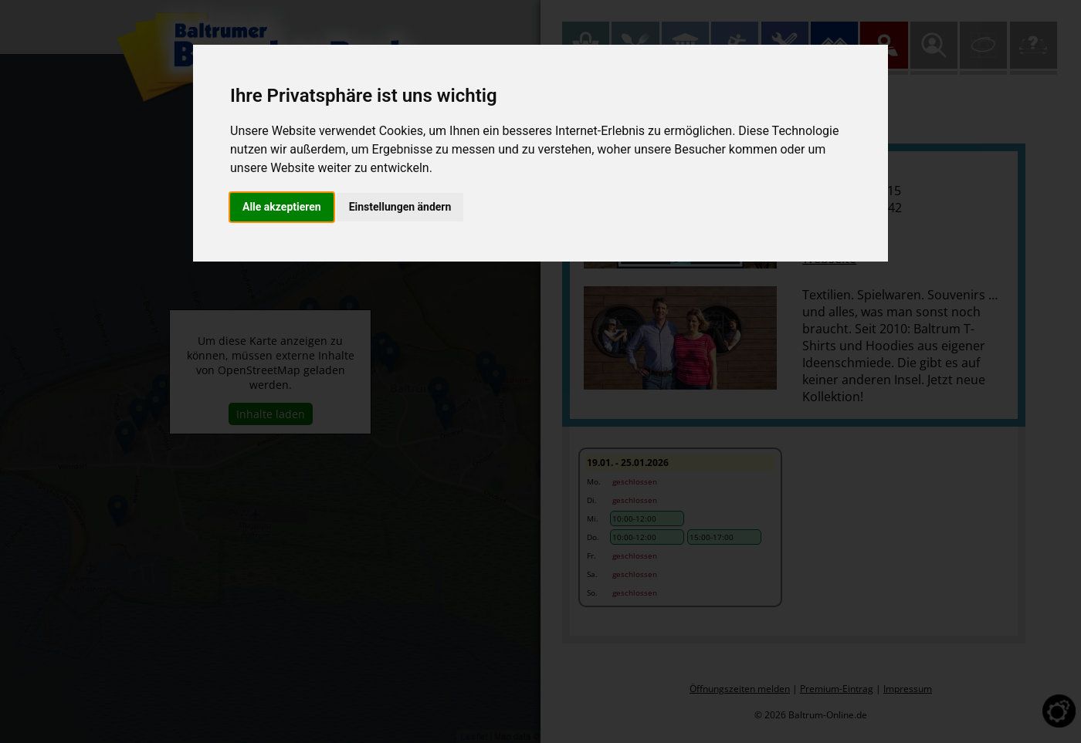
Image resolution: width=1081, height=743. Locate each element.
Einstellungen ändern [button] (400, 207)
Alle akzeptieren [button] (281, 207)
